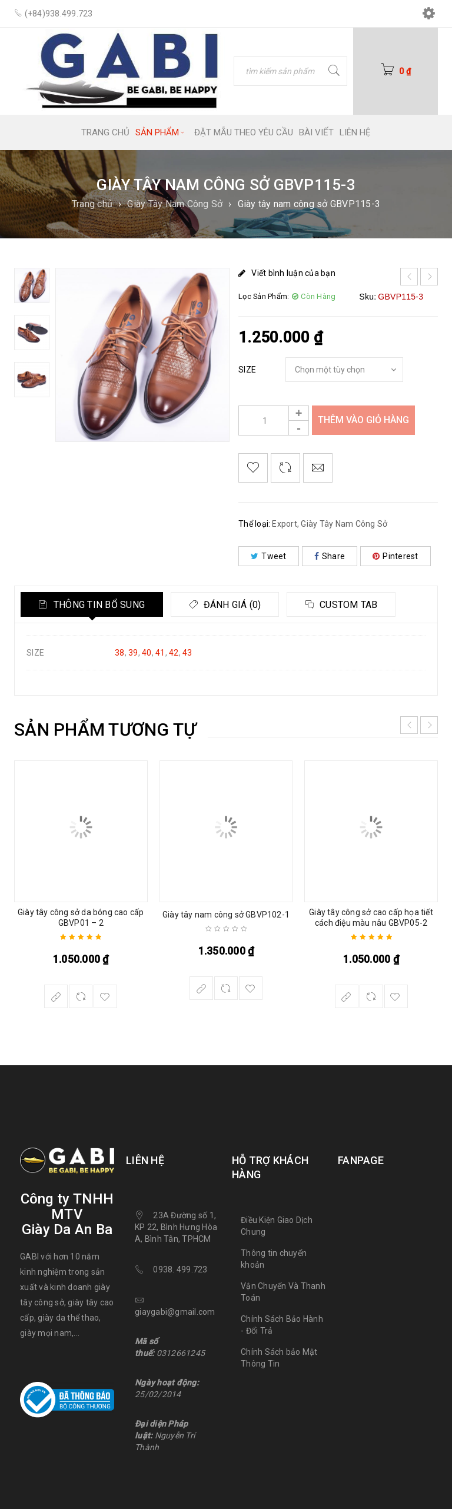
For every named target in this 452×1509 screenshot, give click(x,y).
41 (160, 652)
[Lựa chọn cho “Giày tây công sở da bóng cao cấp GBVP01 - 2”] (56, 996)
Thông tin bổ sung (98, 604)
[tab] (92, 604)
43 (187, 652)
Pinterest (395, 556)
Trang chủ (92, 204)
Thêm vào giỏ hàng (363, 420)
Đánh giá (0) (232, 604)
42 (174, 652)
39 (133, 652)
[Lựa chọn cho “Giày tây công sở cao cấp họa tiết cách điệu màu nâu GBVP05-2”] (346, 996)
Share (329, 556)
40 (147, 652)
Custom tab (349, 604)
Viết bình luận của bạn (293, 273)
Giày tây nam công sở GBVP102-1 (226, 914)
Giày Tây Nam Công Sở (174, 204)
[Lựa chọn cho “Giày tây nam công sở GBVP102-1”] (201, 988)
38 (120, 652)
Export (284, 524)
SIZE (247, 369)
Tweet (269, 556)
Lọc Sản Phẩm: (263, 296)
